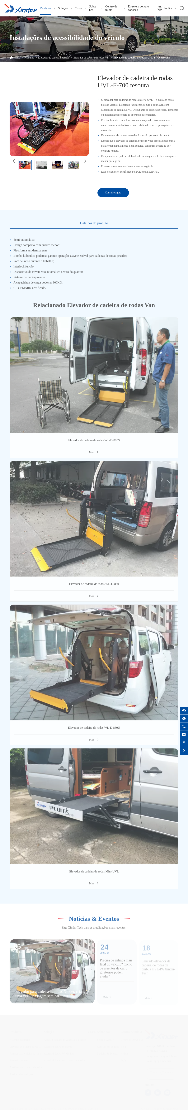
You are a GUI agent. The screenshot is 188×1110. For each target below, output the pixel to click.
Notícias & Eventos (94, 916)
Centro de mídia (111, 8)
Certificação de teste (108, 1045)
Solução (63, 8)
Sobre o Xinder (105, 1039)
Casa (17, 57)
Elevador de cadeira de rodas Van (91, 57)
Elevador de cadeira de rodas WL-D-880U (94, 729)
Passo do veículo (19, 1059)
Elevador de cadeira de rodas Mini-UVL (94, 873)
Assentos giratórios (20, 1039)
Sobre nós (92, 8)
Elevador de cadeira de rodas (53, 57)
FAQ (123, 1059)
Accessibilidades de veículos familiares (65, 1039)
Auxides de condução (21, 1073)
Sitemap (145, 1107)
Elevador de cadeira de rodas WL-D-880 (94, 586)
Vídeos (124, 1052)
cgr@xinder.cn (162, 1060)
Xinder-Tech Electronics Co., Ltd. (49, 1107)
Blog (123, 1045)
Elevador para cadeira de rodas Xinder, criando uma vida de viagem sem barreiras (51, 996)
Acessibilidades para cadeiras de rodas (64, 1059)
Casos (78, 8)
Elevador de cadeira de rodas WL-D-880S (94, 442)
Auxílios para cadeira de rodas (26, 1066)
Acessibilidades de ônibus (58, 1045)
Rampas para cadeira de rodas (26, 1052)
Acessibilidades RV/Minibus (59, 1052)
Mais (94, 454)
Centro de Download (132, 1039)
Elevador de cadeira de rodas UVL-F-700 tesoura (141, 57)
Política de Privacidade (166, 1107)
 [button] (84, 161)
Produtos (45, 8)
